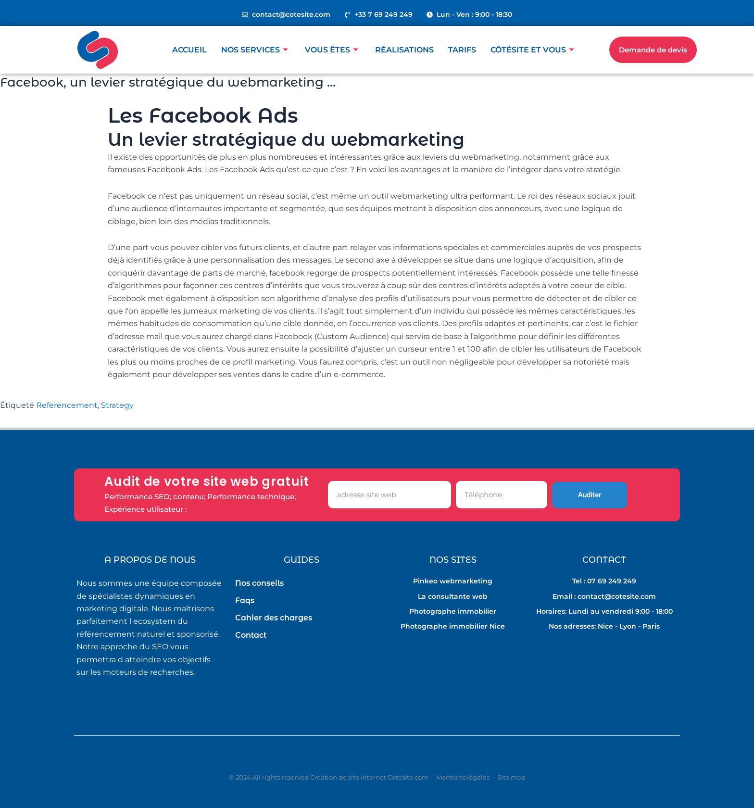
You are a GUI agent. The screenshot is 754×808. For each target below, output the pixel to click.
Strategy (117, 405)
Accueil (189, 49)
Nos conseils (259, 583)
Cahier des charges (273, 617)
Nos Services (255, 49)
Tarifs (462, 49)
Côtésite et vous (533, 49)
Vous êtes (333, 49)
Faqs (244, 600)
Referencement (67, 405)
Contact (250, 635)
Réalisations (404, 49)
